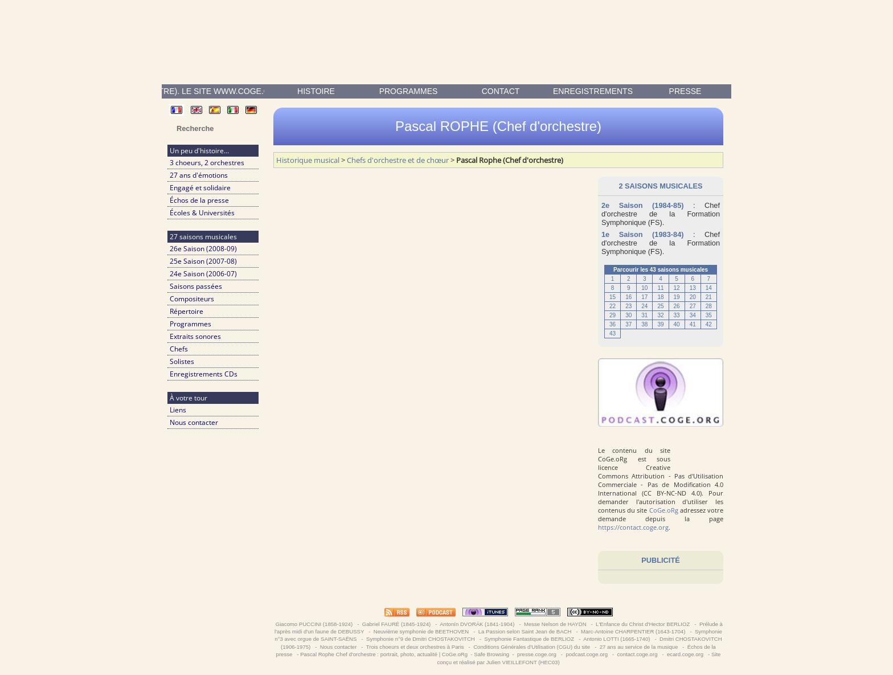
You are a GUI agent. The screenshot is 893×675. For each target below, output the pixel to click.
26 (677, 306)
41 (693, 324)
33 (677, 315)
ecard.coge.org (684, 654)
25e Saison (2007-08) (203, 261)
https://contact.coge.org (633, 527)
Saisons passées (196, 286)
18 (660, 297)
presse (685, 91)
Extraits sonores (195, 336)
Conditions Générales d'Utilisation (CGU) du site (531, 647)
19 (677, 297)
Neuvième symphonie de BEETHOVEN (421, 631)
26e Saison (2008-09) (203, 248)
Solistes (182, 361)
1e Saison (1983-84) (642, 234)
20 (693, 297)
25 (660, 306)
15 (612, 297)
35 (709, 315)
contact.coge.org (637, 654)
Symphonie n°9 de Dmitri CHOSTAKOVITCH (420, 639)
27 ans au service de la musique (638, 647)
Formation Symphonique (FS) (660, 218)
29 (612, 315)
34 (693, 315)
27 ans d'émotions (199, 175)
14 (709, 288)
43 (612, 333)
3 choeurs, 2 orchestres (207, 162)
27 (693, 306)
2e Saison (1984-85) (642, 205)
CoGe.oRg (663, 510)
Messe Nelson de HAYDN (555, 624)
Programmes (408, 91)
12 (677, 288)
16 (628, 297)
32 (660, 315)
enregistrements (593, 91)
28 (709, 306)
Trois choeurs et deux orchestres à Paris (414, 647)
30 (628, 315)
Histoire (316, 91)
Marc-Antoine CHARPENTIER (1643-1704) (633, 631)
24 (644, 306)
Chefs (179, 349)
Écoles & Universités (202, 213)
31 (644, 315)
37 (628, 324)
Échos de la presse (199, 200)
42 (709, 324)
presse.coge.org (536, 654)
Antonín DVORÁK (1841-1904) (477, 624)
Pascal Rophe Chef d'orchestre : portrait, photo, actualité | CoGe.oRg (384, 654)
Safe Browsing (491, 654)
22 (612, 306)
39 (660, 324)
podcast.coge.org (586, 654)
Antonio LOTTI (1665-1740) (617, 639)
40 (677, 324)
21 (709, 297)
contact (501, 91)
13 (693, 288)
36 (612, 324)
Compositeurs (192, 299)
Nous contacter (194, 422)
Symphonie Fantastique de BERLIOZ (529, 639)
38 (644, 324)
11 (660, 288)
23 (628, 306)
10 (644, 288)
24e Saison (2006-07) (203, 274)
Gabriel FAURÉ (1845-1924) (396, 624)
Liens (178, 410)
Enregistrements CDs (203, 374)
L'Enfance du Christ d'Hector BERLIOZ (642, 624)
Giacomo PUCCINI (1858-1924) (314, 624)
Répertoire (186, 311)
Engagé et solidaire (200, 188)
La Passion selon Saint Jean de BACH (525, 631)
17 (644, 297)
